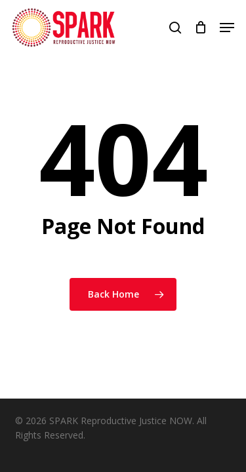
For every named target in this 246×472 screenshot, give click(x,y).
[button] (227, 27)
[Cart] (200, 27)
